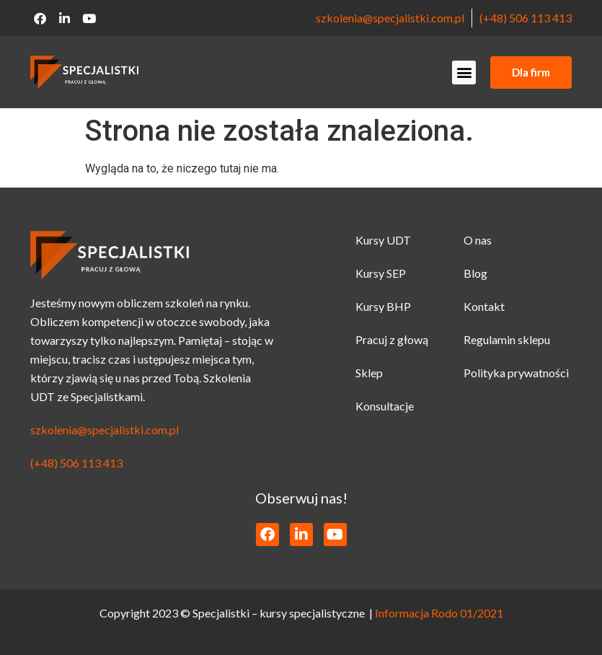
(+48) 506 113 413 (525, 18)
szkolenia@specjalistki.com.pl (390, 18)
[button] (464, 72)
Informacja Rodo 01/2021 (439, 613)
